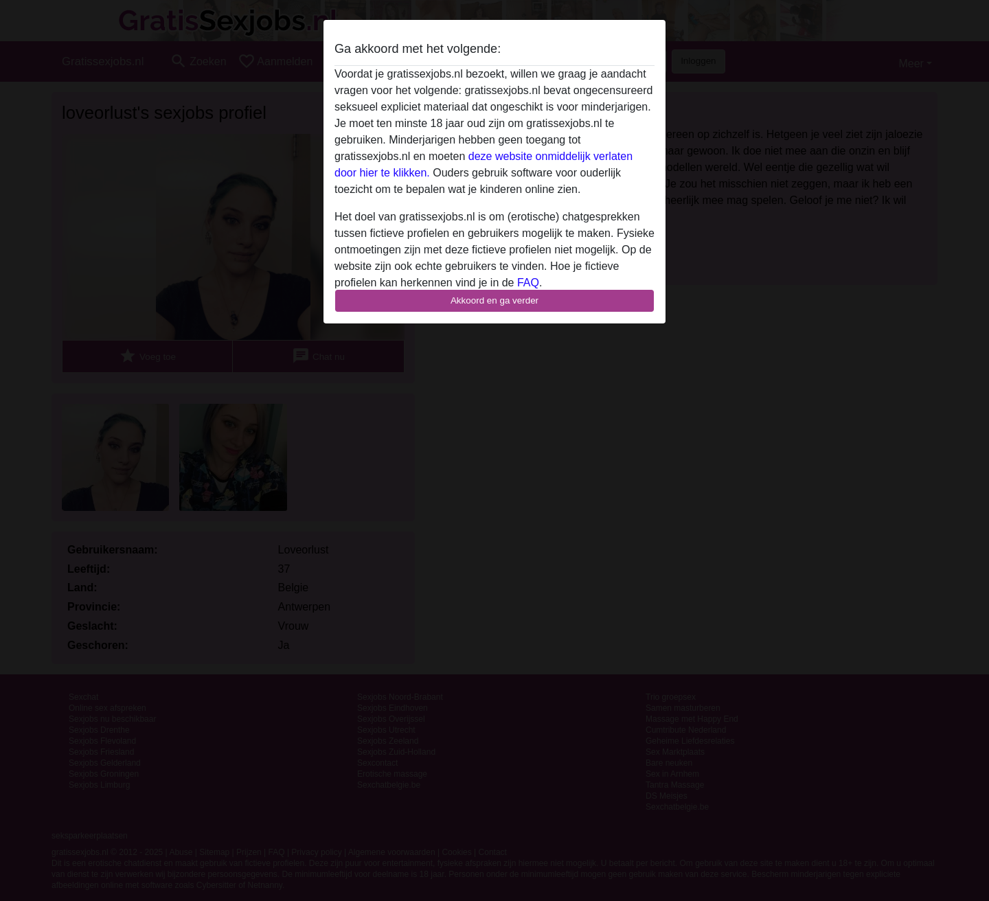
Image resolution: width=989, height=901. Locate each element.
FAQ (528, 282)
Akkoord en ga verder (494, 300)
